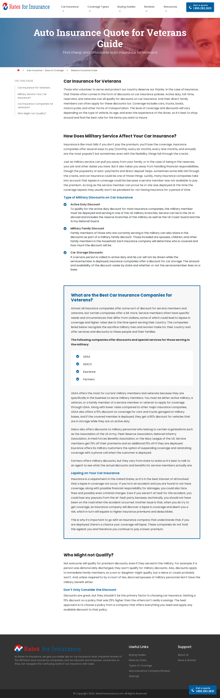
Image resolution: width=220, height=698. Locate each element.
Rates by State (137, 660)
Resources (170, 6)
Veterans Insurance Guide (84, 70)
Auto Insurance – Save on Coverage (45, 70)
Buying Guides (126, 6)
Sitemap (134, 676)
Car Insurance (70, 6)
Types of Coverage (140, 665)
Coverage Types (98, 6)
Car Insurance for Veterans (34, 87)
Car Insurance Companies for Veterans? (35, 105)
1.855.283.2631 (202, 7)
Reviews (149, 6)
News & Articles (187, 660)
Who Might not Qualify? (32, 113)
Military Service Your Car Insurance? (32, 95)
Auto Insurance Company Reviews (149, 671)
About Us (183, 655)
